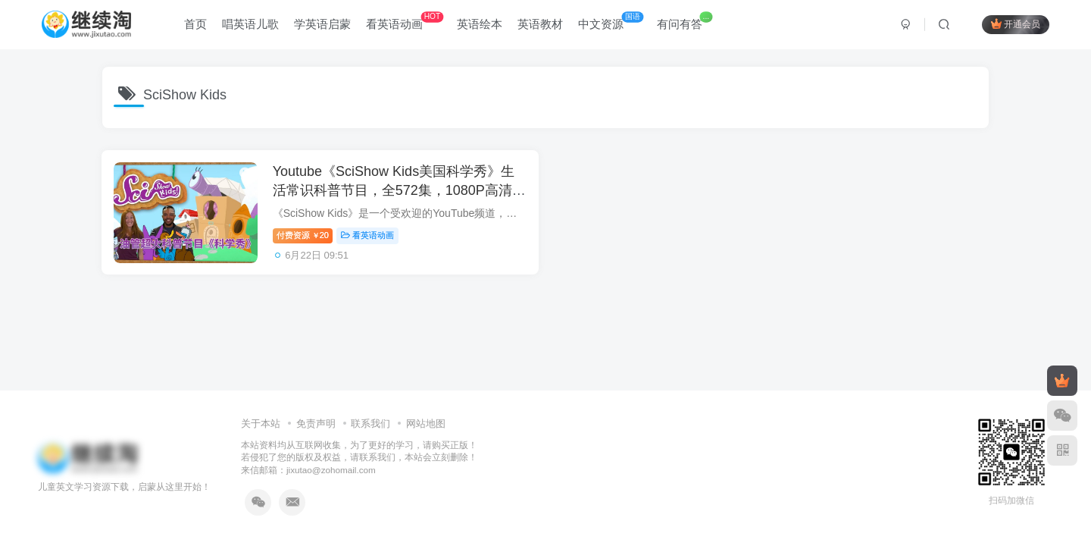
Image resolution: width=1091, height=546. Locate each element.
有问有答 (684, 22)
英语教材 (540, 25)
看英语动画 (404, 22)
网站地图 (425, 423)
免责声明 (316, 423)
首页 (195, 25)
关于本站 (260, 423)
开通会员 (1015, 24)
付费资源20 (306, 237)
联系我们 (370, 423)
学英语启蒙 (322, 25)
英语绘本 (479, 25)
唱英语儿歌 (250, 25)
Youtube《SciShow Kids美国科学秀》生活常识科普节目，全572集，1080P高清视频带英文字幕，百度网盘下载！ (397, 192)
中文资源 (610, 22)
